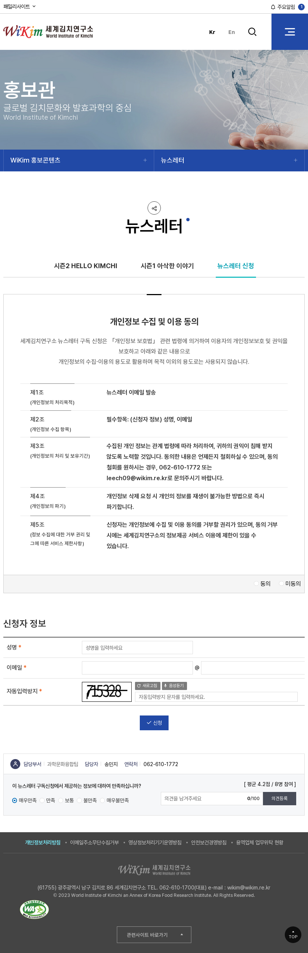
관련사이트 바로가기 (147, 935)
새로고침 (147, 685)
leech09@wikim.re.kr (137, 478)
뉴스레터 (172, 160)
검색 (253, 32)
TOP (293, 936)
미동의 (293, 583)
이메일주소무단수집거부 (94, 842)
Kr (212, 31)
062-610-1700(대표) (183, 887)
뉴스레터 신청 (235, 266)
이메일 (17, 667)
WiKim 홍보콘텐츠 (35, 160)
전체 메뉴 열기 (289, 31)
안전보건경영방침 (208, 842)
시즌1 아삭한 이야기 (167, 266)
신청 (154, 723)
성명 (14, 647)
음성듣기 (173, 685)
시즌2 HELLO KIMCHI (85, 266)
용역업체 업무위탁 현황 (259, 842)
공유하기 (154, 208)
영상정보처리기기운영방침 (154, 842)
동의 (265, 583)
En (231, 31)
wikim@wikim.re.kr (248, 887)
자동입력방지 (24, 691)
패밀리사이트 (20, 6)
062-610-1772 (179, 467)
